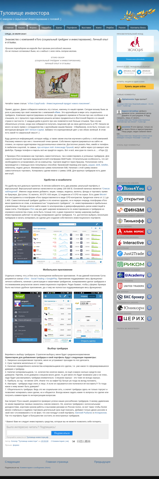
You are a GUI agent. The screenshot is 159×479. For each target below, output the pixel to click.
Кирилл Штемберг (130, 111)
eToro (57, 112)
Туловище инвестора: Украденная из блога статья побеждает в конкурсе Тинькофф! (134, 136)
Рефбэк (110, 27)
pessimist (126, 127)
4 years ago (142, 122)
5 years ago (146, 137)
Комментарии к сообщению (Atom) (35, 468)
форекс (16, 445)
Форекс (33, 27)
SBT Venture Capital (34, 130)
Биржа (21, 27)
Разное (122, 27)
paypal (91, 165)
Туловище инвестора (24, 13)
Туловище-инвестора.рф (37, 437)
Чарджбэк (46, 27)
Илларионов (101, 413)
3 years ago (127, 106)
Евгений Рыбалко (83, 413)
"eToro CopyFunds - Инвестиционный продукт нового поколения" (59, 103)
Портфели (72, 27)
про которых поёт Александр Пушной (55, 147)
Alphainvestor (128, 99)
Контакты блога (138, 27)
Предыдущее (102, 461)
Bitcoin (103, 194)
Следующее (12, 461)
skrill (98, 165)
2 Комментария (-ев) (60, 441)
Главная (9, 27)
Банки (59, 27)
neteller (104, 165)
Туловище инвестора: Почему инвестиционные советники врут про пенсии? (133, 121)
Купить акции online (135, 86)
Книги (98, 27)
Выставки (86, 27)
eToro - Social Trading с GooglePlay (40, 278)
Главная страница (57, 461)
